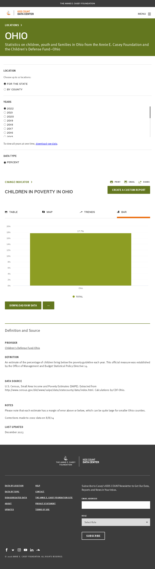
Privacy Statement (45, 503)
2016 (10, 132)
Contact (39, 491)
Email (129, 182)
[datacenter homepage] (25, 12)
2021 (10, 112)
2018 (10, 124)
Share (144, 182)
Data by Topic (12, 491)
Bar (124, 212)
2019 (10, 120)
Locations (12, 25)
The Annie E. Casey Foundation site (54, 497)
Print (115, 182)
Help (37, 485)
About (8, 503)
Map (50, 212)
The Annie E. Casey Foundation (77, 3)
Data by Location (14, 485)
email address (89, 498)
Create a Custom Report (129, 190)
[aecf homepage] (8, 12)
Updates (9, 509)
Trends (89, 212)
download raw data (46, 143)
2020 (10, 116)
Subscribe (93, 536)
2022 (10, 108)
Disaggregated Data (16, 497)
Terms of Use (42, 509)
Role (84, 515)
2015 (10, 136)
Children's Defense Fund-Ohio (22, 348)
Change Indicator (17, 182)
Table (13, 212)
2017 (10, 128)
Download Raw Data (23, 305)
